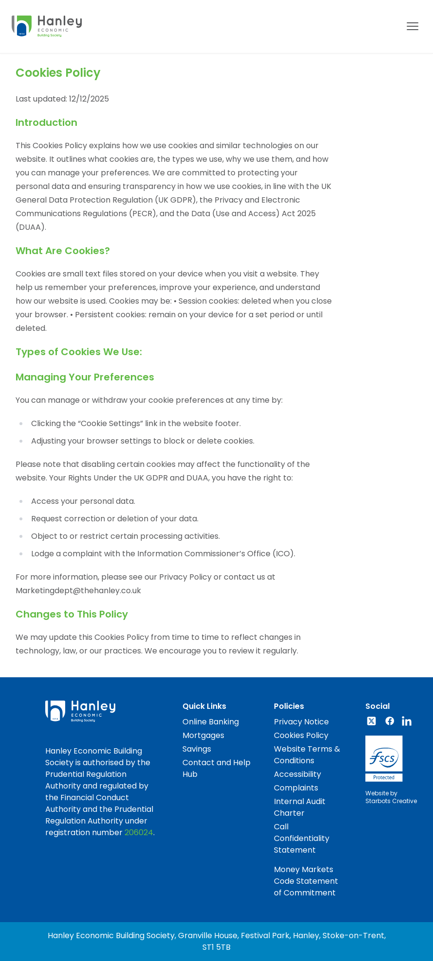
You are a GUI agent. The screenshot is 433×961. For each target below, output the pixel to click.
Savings (196, 749)
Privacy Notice (301, 721)
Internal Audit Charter (299, 807)
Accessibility (297, 774)
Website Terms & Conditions (307, 754)
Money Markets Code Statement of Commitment (306, 881)
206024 (139, 832)
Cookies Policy (301, 735)
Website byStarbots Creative (391, 797)
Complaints (296, 787)
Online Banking (210, 721)
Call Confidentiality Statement (301, 838)
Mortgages (203, 735)
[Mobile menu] (412, 26)
